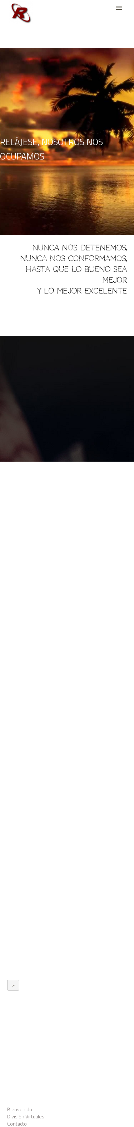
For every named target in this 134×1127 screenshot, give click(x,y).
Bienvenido (19, 1109)
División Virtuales (25, 1116)
